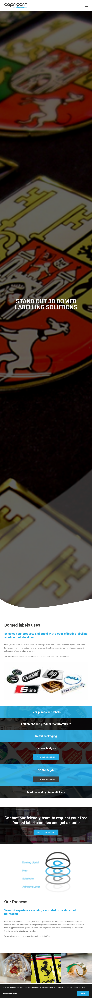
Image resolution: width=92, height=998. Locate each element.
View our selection (46, 210)
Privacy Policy (13, 917)
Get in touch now (46, 285)
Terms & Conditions (15, 921)
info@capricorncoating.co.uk (46, 856)
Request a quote (16, 507)
